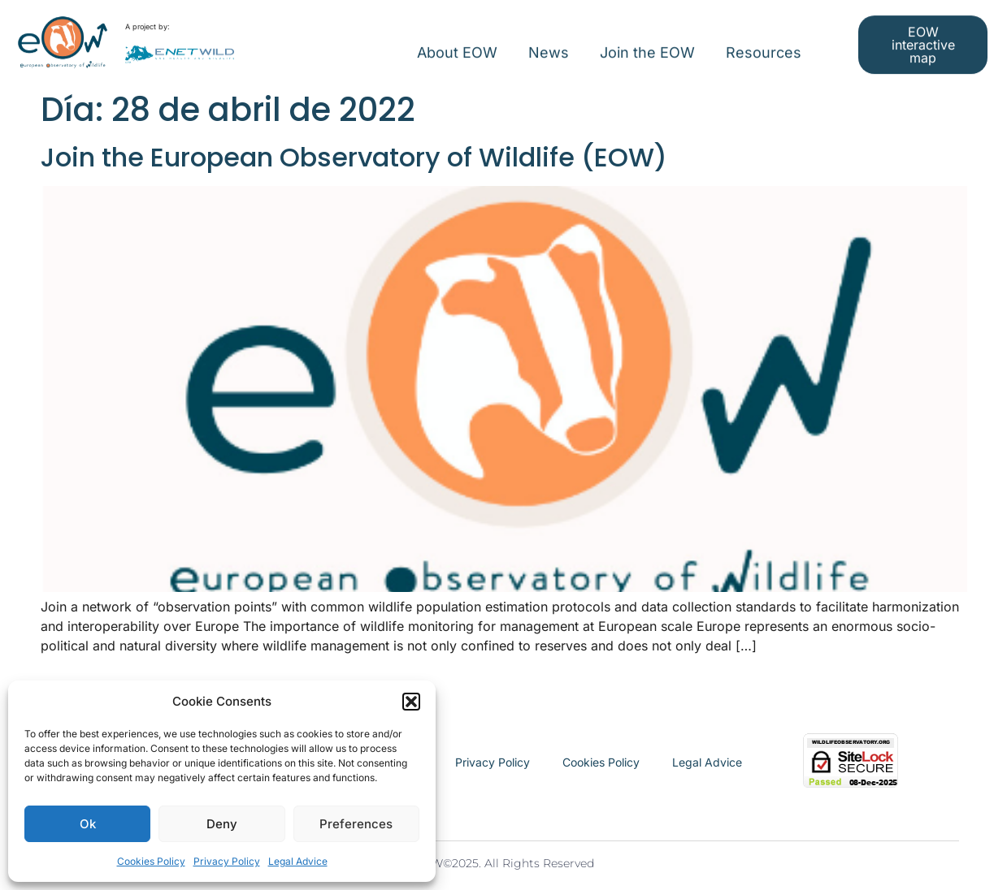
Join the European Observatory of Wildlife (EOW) (354, 157)
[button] (411, 701)
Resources (763, 49)
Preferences (356, 824)
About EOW (457, 49)
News (548, 49)
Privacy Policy (226, 861)
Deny (221, 824)
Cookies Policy (151, 861)
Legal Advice (298, 861)
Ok (88, 824)
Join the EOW (647, 49)
